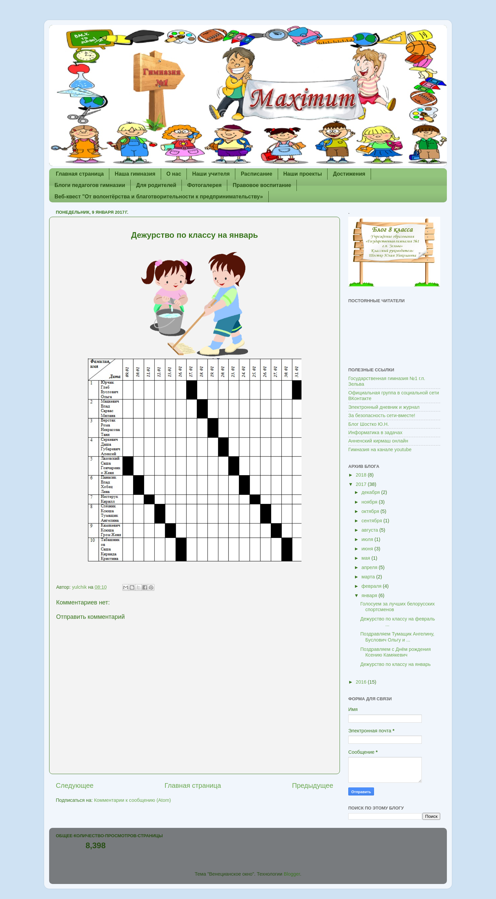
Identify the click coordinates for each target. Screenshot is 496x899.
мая (367, 558)
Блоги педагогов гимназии (89, 185)
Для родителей (156, 185)
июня (368, 548)
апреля (370, 567)
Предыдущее (312, 785)
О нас (173, 174)
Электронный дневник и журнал (383, 407)
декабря (371, 492)
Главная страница (80, 174)
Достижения (349, 174)
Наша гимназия (135, 174)
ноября (370, 502)
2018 (362, 475)
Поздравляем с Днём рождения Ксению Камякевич (395, 652)
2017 (362, 484)
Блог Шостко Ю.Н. (368, 424)
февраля (372, 586)
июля (368, 539)
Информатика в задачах (375, 432)
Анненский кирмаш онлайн (378, 440)
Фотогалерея (204, 185)
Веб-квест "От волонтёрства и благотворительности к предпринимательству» (158, 196)
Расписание (256, 174)
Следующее (75, 785)
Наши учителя (211, 174)
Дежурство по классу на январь (395, 664)
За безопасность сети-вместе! (381, 415)
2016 (362, 682)
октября (371, 511)
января (370, 595)
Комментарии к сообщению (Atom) (132, 800)
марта (369, 576)
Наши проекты (302, 174)
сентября (372, 520)
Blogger (292, 874)
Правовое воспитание (262, 185)
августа (371, 530)
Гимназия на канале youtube (379, 449)
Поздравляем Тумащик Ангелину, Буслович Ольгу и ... (397, 636)
